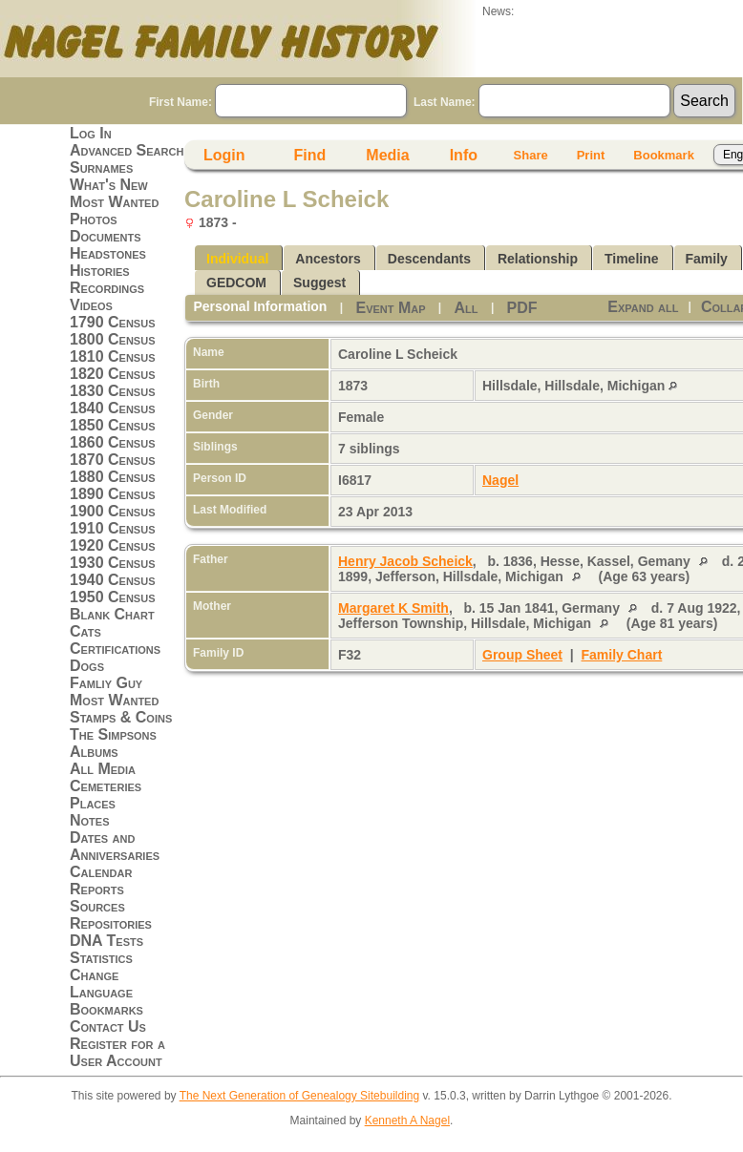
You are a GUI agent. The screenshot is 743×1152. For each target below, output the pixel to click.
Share (531, 155)
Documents (105, 236)
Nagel (500, 480)
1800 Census (113, 339)
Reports (97, 889)
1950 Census (113, 597)
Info (464, 155)
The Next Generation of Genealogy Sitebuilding (300, 1095)
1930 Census (113, 563)
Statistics (101, 958)
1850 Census (113, 425)
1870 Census (113, 459)
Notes (90, 820)
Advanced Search (126, 150)
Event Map (390, 308)
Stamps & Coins (121, 717)
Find (310, 155)
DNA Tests (106, 940)
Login (224, 155)
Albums (94, 752)
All (466, 308)
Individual (237, 258)
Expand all (642, 307)
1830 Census (113, 391)
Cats (85, 631)
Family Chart (622, 654)
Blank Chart (112, 614)
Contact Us (108, 1026)
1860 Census (113, 442)
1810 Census (113, 356)
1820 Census (113, 374)
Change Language (101, 983)
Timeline (632, 258)
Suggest (319, 282)
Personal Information (260, 306)
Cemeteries (105, 786)
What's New (109, 185)
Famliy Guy (106, 683)
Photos (93, 219)
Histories (100, 270)
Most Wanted (114, 202)
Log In (91, 133)
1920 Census (113, 545)
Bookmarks (106, 1009)
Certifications (115, 648)
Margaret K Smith (393, 608)
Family (707, 258)
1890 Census (113, 494)
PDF (522, 308)
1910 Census (113, 528)
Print (591, 155)
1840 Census (113, 408)
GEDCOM (236, 282)
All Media (103, 769)
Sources (97, 906)
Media (387, 155)
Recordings (107, 288)
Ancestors (327, 258)
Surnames (101, 167)
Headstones (108, 253)
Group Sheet (522, 654)
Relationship (538, 258)
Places (93, 803)
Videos (91, 305)
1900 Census (113, 511)
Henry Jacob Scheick (405, 561)
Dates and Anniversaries (114, 846)
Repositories (111, 923)
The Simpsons (113, 734)
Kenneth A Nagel (407, 1120)
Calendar (101, 872)
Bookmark (663, 155)
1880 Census (113, 477)
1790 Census (113, 322)
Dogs (87, 666)
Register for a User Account (117, 1052)
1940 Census (113, 580)
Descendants (429, 258)
